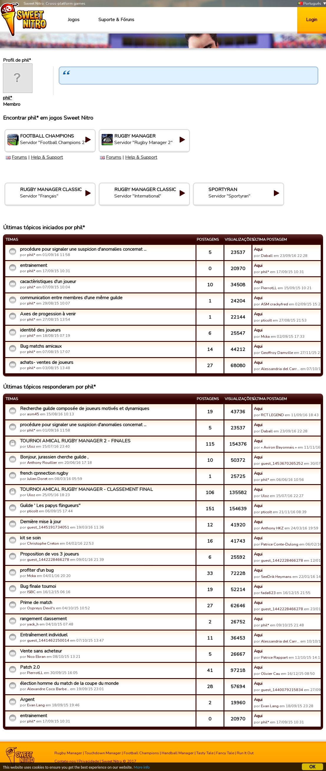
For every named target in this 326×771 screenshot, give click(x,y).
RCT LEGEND (272, 415)
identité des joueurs (40, 330)
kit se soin (30, 538)
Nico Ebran (36, 656)
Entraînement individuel (43, 635)
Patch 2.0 (30, 667)
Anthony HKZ (272, 528)
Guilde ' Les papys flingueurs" (50, 506)
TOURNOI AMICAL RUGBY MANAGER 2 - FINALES (75, 441)
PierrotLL (269, 288)
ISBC (31, 592)
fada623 (268, 593)
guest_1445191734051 (48, 527)
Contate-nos (65, 761)
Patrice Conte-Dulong (279, 544)
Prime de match (36, 603)
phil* (7, 98)
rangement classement (43, 619)
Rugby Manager (68, 753)
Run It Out (245, 753)
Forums (19, 157)
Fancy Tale (225, 753)
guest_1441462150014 (48, 640)
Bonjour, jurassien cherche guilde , (54, 457)
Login (311, 19)
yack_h (33, 624)
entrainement (33, 265)
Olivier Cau (270, 673)
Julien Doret (37, 478)
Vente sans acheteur (41, 651)
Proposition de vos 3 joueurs (49, 554)
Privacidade (89, 761)
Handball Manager (178, 753)
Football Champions (141, 753)
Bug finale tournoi (38, 586)
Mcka (266, 336)
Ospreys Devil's (41, 608)
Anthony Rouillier (42, 462)
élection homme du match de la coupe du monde (69, 683)
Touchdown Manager (103, 753)
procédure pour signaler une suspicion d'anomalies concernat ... (83, 249)
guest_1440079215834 (282, 690)
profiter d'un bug (37, 570)
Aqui (258, 249)
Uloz (31, 446)
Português (309, 3)
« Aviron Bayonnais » (279, 447)
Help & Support (47, 157)
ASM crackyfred (274, 304)
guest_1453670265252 (282, 463)
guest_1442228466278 (48, 559)
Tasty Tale (205, 753)
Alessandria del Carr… (280, 369)
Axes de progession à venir (48, 314)
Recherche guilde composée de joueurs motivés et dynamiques (84, 409)
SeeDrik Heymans (276, 576)
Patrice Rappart (274, 657)
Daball (267, 255)
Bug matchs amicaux (41, 346)
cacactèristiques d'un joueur (48, 282)
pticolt (266, 320)
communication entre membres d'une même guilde (71, 298)
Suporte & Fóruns (116, 19)
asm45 (33, 414)
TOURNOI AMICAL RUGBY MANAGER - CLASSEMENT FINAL (86, 489)
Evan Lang (36, 705)
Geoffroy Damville (277, 352)
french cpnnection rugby (44, 473)
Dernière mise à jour (40, 522)
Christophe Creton (43, 543)
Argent (27, 700)
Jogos (74, 19)
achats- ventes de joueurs (46, 362)
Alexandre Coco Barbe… (48, 689)
